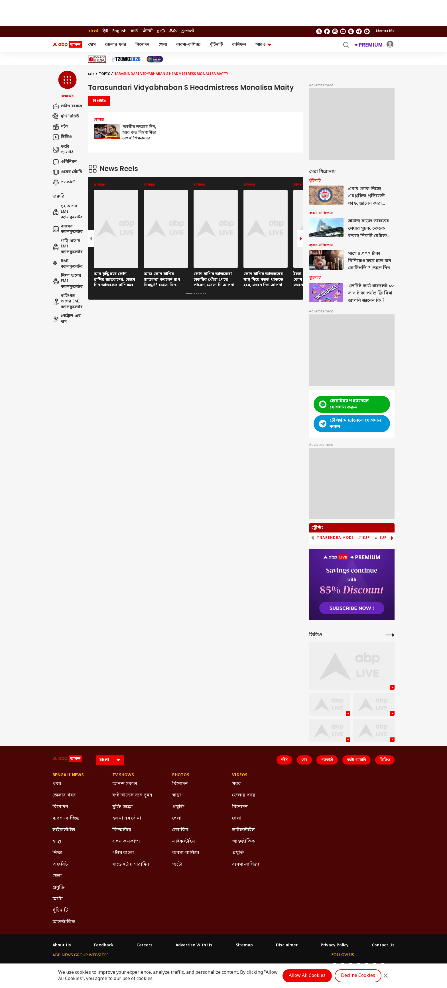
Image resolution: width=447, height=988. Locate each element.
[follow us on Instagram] (351, 31)
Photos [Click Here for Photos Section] (180, 775)
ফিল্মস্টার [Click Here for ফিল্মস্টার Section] (121, 830)
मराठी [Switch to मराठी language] (134, 31)
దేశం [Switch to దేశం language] (172, 31)
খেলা (163, 44)
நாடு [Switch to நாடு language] (161, 31)
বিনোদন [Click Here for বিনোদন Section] (60, 807)
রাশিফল (239, 44)
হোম (92, 44)
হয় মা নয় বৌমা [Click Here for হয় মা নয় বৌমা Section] (126, 818)
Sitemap (244, 946)
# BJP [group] (364, 537)
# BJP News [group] (387, 537)
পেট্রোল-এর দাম (66, 318)
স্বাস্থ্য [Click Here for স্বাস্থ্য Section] (56, 841)
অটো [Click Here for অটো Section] (57, 899)
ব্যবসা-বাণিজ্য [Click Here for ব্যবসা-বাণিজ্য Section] (66, 818)
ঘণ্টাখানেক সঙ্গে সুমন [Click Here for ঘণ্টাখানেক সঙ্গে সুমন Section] (132, 795)
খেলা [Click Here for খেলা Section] (57, 876)
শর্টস (60, 126)
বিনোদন (142, 44)
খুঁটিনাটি (216, 44)
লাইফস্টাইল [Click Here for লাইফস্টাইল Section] (63, 830)
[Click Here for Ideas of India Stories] (97, 59)
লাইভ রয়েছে (67, 106)
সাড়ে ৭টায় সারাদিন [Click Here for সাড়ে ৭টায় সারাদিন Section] (130, 864)
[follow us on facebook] (327, 31)
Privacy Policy (335, 946)
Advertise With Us (194, 946)
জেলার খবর (115, 44)
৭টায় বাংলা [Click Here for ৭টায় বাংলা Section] (123, 853)
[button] (67, 85)
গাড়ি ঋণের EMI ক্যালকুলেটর (67, 246)
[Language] (110, 760)
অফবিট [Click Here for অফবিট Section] (60, 864)
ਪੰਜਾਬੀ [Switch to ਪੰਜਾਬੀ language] (148, 31)
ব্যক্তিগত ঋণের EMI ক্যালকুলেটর (67, 301)
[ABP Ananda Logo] (67, 44)
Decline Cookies (358, 976)
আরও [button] (263, 44)
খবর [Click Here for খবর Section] (56, 784)
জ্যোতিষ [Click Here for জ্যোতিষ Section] (180, 830)
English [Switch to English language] (119, 31)
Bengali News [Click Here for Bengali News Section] (68, 775)
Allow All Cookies (307, 976)
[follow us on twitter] (319, 31)
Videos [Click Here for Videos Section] (239, 775)
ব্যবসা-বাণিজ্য (188, 44)
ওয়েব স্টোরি (67, 172)
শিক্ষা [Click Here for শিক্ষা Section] (57, 853)
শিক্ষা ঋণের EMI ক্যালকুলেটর (67, 281)
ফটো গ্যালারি (63, 149)
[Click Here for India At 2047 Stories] (154, 59)
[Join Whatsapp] (366, 31)
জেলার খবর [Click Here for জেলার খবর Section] (64, 795)
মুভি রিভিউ (65, 116)
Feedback (103, 946)
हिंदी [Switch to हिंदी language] (105, 31)
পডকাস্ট (63, 182)
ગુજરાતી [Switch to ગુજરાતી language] (187, 31)
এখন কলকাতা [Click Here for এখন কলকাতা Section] (126, 841)
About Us (61, 946)
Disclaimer (287, 946)
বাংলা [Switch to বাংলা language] (93, 31)
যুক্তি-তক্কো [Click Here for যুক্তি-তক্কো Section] (122, 807)
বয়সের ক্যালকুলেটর (67, 229)
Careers (145, 946)
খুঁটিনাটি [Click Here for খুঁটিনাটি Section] (60, 910)
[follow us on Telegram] (358, 31)
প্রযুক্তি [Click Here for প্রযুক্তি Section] (58, 888)
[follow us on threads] (335, 31)
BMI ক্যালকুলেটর (67, 264)
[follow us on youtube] (343, 31)
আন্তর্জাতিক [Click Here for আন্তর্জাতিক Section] (63, 922)
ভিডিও (62, 137)
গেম (304, 760)
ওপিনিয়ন (64, 161)
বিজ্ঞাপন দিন (385, 31)
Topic (104, 74)
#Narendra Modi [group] (334, 537)
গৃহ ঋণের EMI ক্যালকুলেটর (67, 212)
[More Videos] (390, 635)
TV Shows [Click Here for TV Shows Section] (123, 775)
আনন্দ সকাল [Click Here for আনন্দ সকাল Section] (124, 784)
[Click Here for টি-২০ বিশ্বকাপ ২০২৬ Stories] (126, 59)
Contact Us (383, 946)
